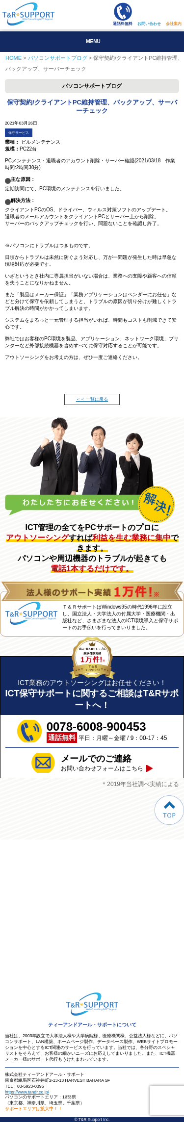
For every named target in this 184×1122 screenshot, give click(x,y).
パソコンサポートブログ (57, 58)
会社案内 (174, 24)
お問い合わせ (149, 24)
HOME (13, 58)
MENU (93, 41)
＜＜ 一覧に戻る (92, 399)
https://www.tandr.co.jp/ (27, 1092)
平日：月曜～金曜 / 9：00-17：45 (107, 731)
